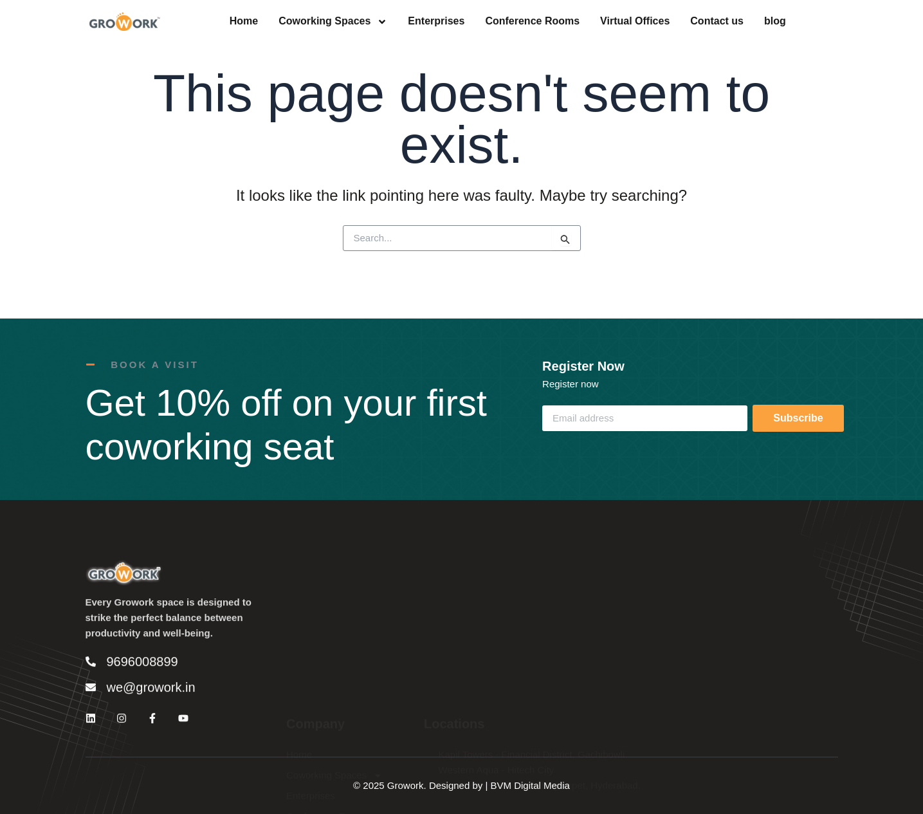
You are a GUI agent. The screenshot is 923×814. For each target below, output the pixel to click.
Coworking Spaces (333, 22)
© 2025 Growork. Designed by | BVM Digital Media (461, 785)
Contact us (717, 22)
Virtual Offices (635, 22)
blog (775, 22)
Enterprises (436, 22)
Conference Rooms (532, 22)
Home (244, 22)
